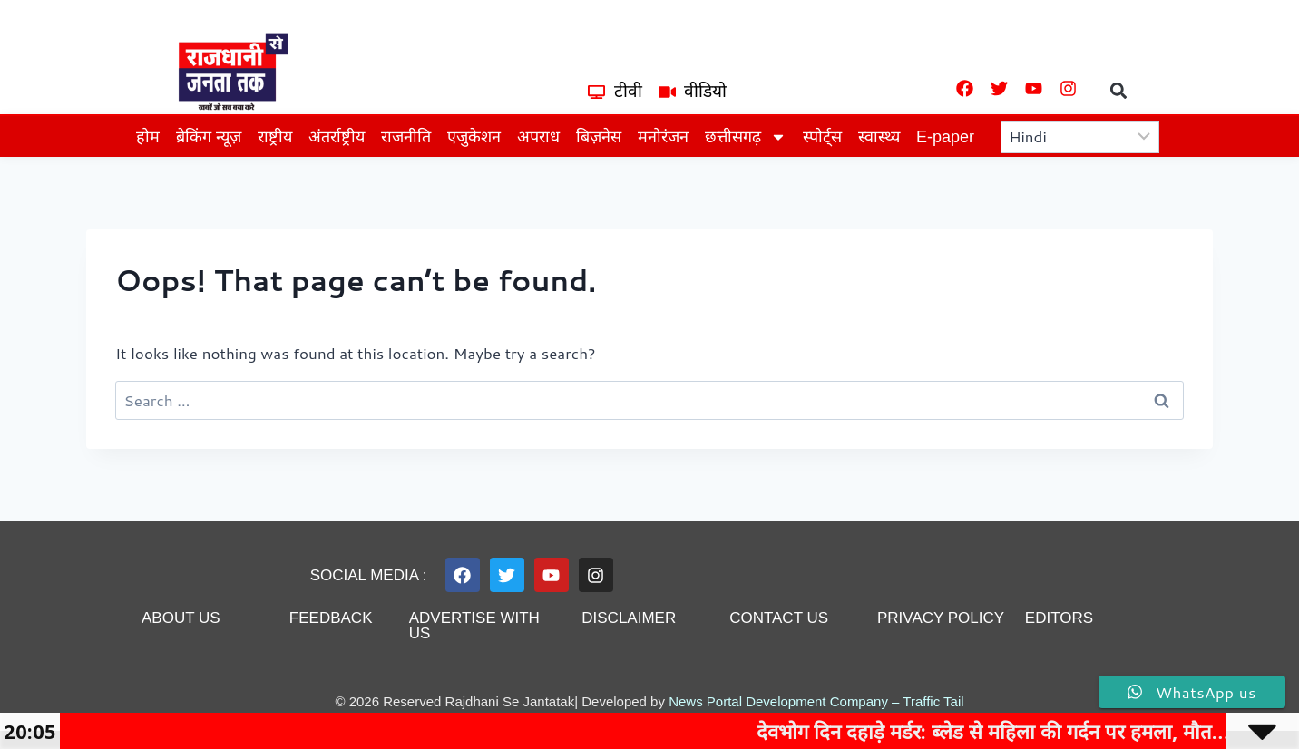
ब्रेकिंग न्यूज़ (208, 137)
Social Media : (368, 575)
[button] (1119, 90)
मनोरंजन (663, 137)
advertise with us (474, 625)
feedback (331, 618)
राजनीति (406, 137)
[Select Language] (1080, 137)
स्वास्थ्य (879, 137)
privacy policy (940, 618)
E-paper (945, 137)
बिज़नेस (598, 137)
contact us (778, 618)
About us (181, 618)
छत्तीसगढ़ (745, 137)
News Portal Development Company (778, 701)
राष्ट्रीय (275, 137)
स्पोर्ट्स (822, 137)
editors (1059, 618)
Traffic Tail (933, 701)
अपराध (538, 137)
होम (148, 137)
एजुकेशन (474, 137)
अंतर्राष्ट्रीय (336, 137)
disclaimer (628, 618)
